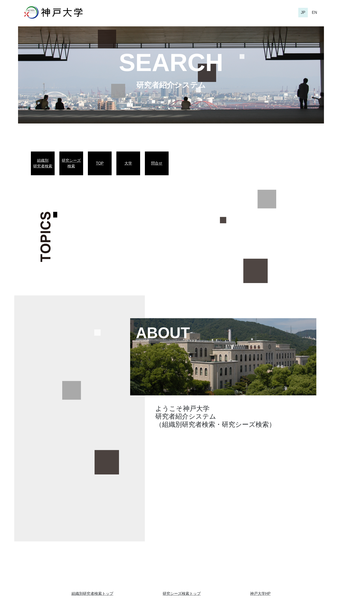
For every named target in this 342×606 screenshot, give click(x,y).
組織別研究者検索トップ (92, 594)
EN (314, 12)
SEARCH (171, 62)
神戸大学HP (260, 594)
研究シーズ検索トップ (182, 594)
